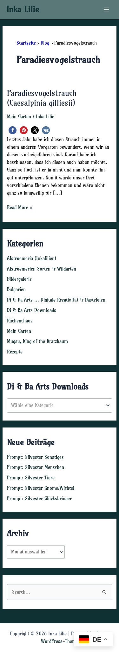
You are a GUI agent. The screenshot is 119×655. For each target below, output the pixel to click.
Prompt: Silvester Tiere (31, 478)
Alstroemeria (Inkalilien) (31, 258)
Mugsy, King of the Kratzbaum (37, 341)
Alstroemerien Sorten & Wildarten (41, 269)
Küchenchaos (20, 321)
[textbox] (56, 405)
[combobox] (59, 405)
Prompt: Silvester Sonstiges (35, 457)
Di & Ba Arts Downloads (31, 310)
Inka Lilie (22, 9)
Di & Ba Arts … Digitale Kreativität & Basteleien (56, 300)
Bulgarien (16, 289)
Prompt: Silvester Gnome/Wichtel (40, 488)
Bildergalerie (19, 279)
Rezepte (15, 352)
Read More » (20, 207)
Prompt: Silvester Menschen (35, 467)
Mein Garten (19, 117)
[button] (13, 130)
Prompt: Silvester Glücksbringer (39, 499)
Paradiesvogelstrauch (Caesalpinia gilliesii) (41, 98)
